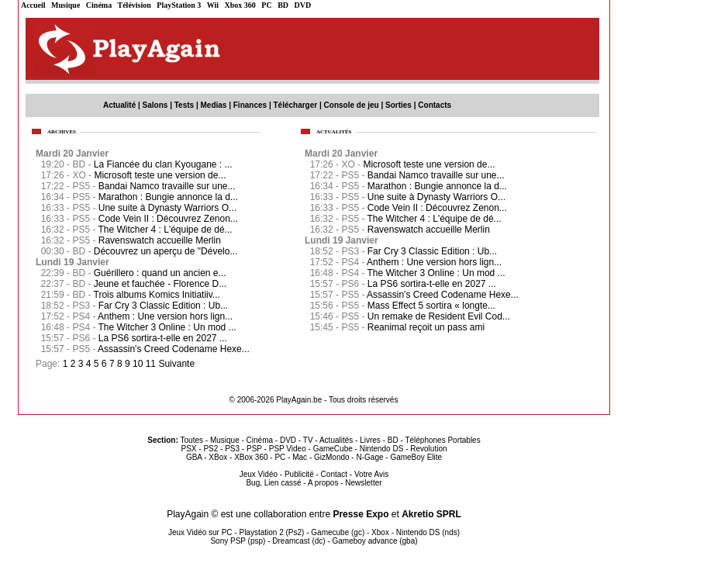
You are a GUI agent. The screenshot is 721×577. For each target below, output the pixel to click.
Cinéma (99, 5)
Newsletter (363, 483)
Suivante (176, 363)
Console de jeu (351, 105)
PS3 (232, 448)
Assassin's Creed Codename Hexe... (443, 294)
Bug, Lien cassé (273, 483)
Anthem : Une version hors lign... (434, 262)
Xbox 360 (240, 5)
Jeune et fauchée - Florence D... (160, 283)
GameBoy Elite (416, 457)
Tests (184, 105)
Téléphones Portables (442, 440)
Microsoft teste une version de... (429, 164)
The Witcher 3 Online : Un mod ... (436, 273)
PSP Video (287, 448)
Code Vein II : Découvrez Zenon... (437, 207)
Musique (65, 5)
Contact (334, 474)
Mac (299, 457)
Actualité (119, 105)
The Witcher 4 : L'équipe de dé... (434, 218)
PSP (254, 448)
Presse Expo (360, 514)
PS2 (210, 448)
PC (266, 5)
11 (151, 363)
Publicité (299, 474)
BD (283, 5)
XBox (218, 457)
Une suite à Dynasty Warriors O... (436, 197)
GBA (194, 457)
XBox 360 (250, 457)
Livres (370, 440)
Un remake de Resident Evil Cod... (438, 316)
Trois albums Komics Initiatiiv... (157, 294)
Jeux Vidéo (259, 474)
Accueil (33, 5)
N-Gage (369, 457)
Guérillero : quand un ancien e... (160, 273)
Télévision (134, 5)
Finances (250, 105)
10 (138, 363)
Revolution (428, 448)
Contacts (434, 105)
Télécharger (295, 105)
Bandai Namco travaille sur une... (436, 175)
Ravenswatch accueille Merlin (428, 229)
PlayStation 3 (179, 5)
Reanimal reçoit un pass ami (426, 327)
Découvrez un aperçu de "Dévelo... (166, 251)
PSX (188, 448)
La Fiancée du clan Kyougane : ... (163, 164)
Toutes (192, 440)
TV (308, 440)
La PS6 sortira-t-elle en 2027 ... (431, 283)
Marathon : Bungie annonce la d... (437, 186)
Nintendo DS (382, 448)
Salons (155, 105)
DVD (303, 5)
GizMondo (332, 457)
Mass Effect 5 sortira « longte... (431, 305)
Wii (213, 5)
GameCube (333, 448)
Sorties (398, 105)
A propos (323, 483)
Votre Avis (371, 474)
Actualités (336, 440)
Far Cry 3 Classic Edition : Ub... (432, 251)
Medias (214, 105)
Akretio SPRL (431, 514)
